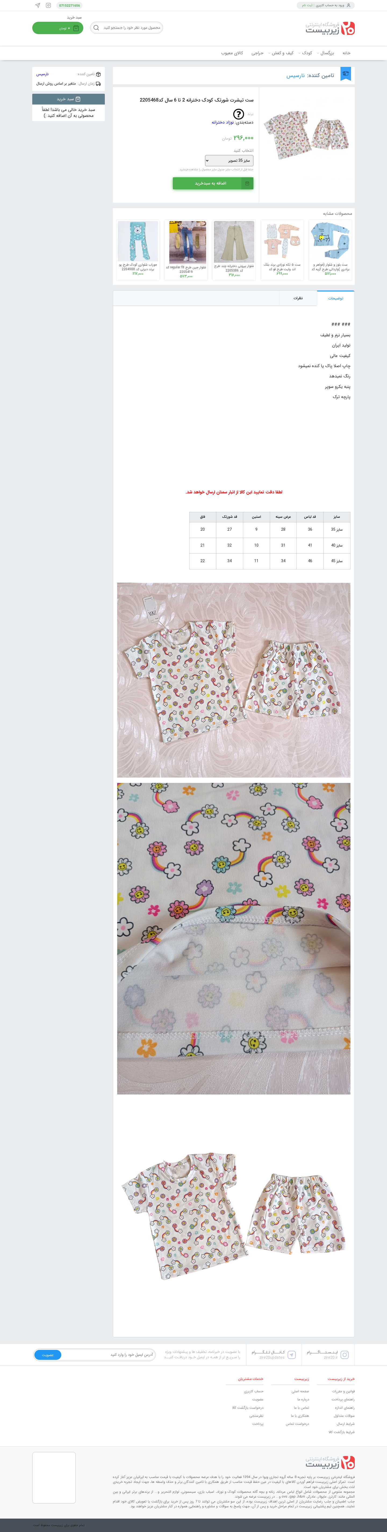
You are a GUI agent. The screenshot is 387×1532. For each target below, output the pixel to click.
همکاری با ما (300, 1416)
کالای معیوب (232, 53)
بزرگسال (327, 53)
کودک (307, 53)
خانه (346, 53)
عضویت (257, 1399)
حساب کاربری (253, 1391)
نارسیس (295, 75)
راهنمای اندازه (345, 1408)
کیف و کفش (282, 53)
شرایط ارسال (346, 1424)
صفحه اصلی (300, 1391)
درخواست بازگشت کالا (247, 1408)
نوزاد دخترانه (223, 122)
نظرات (298, 298)
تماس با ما (301, 1408)
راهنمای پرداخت (343, 1399)
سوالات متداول (344, 1416)
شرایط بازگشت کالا (341, 1432)
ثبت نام (307, 5)
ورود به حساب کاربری (330, 5)
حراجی (257, 53)
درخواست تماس (297, 1424)
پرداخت (257, 1424)
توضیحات (335, 298)
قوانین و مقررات (343, 1391)
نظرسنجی (256, 1416)
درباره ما (303, 1399)
